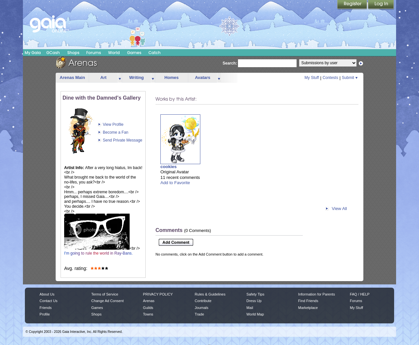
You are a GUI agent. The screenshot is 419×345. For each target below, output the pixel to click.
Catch (155, 52)
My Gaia (33, 52)
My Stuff (311, 77)
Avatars (202, 77)
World (114, 52)
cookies (168, 166)
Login (381, 5)
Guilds (148, 308)
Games (134, 52)
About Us (47, 294)
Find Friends (308, 301)
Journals (202, 308)
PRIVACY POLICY (158, 294)
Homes (171, 77)
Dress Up (254, 301)
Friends (46, 308)
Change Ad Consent (107, 301)
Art (103, 77)
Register (352, 5)
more (120, 78)
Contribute (203, 301)
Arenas (149, 301)
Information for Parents (316, 294)
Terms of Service (104, 294)
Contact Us (49, 301)
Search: (230, 63)
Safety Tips (255, 294)
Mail (249, 308)
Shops (73, 52)
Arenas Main (72, 77)
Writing (136, 77)
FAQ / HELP (360, 294)
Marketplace (308, 308)
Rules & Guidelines (210, 294)
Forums (93, 52)
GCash (53, 52)
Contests (330, 77)
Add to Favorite (175, 182)
